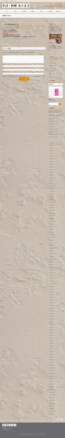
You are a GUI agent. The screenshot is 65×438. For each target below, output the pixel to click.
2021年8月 (51, 297)
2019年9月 (51, 346)
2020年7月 (51, 324)
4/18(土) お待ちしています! (53, 121)
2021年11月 (51, 289)
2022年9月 (51, 262)
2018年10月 (51, 370)
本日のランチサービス (53, 60)
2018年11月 (51, 367)
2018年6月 (51, 381)
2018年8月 (51, 376)
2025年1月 (51, 185)
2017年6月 (51, 411)
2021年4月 (51, 308)
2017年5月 (51, 414)
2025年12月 (51, 156)
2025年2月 (51, 183)
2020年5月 (51, 329)
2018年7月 (51, 378)
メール (4, 69)
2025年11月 (51, 158)
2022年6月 (51, 270)
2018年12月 (51, 365)
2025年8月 (51, 166)
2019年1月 (51, 362)
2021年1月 (51, 316)
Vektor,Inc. (38, 434)
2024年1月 (51, 218)
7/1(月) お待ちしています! (41, 41)
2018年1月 (51, 392)
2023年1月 (51, 251)
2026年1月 (51, 153)
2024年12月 (51, 188)
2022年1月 (51, 283)
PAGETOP (60, 419)
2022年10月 (51, 259)
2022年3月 (51, 278)
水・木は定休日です (52, 126)
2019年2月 (51, 359)
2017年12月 (51, 395)
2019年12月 (51, 343)
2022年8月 (51, 264)
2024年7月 (51, 202)
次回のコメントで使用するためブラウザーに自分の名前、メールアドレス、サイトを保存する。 (22, 77)
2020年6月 (51, 327)
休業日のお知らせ (52, 65)
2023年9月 (51, 229)
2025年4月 (51, 177)
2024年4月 (51, 210)
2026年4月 (51, 145)
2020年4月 (51, 332)
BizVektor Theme (33, 434)
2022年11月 (51, 256)
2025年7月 (51, 169)
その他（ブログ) (52, 68)
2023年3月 (51, 245)
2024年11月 (51, 191)
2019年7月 (51, 348)
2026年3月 (51, 147)
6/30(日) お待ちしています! (7, 41)
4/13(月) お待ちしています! (53, 131)
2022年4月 (51, 275)
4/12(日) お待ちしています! (53, 134)
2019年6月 (51, 351)
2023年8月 (51, 232)
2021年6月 (51, 302)
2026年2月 (51, 150)
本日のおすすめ (52, 62)
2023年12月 (51, 221)
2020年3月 (51, 335)
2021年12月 (51, 286)
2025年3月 (51, 180)
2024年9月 (51, 196)
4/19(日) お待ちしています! (53, 118)
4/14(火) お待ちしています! (53, 129)
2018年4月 (51, 386)
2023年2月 (51, 248)
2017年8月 (51, 405)
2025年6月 (51, 172)
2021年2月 (51, 313)
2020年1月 (51, 340)
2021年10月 (51, 291)
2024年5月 (51, 207)
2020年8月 (51, 321)
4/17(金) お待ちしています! (53, 123)
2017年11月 (51, 397)
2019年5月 (51, 354)
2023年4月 (51, 242)
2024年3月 (51, 213)
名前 (4, 65)
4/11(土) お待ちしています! (53, 136)
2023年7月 (51, 234)
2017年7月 (51, 408)
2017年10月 (51, 400)
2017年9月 (51, 403)
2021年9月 (51, 294)
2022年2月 (51, 280)
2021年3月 (51, 310)
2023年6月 (51, 237)
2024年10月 (51, 194)
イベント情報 (52, 70)
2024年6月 (51, 204)
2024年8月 (51, 199)
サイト (4, 73)
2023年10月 (51, 226)
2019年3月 (51, 357)
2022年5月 (51, 272)
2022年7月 (51, 267)
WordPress (27, 434)
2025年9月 (51, 164)
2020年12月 (51, 319)
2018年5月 (51, 384)
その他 (50, 76)
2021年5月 (51, 305)
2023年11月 (51, 223)
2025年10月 (51, 161)
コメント (4, 54)
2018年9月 (51, 373)
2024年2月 (51, 215)
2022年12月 (51, 253)
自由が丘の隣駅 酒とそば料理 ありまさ (31, 433)
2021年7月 (51, 299)
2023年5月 (51, 240)
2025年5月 (51, 175)
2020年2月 (51, 338)
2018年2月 (51, 389)
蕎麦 (50, 73)
